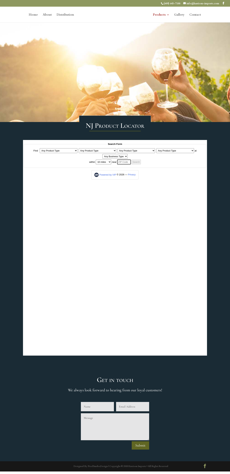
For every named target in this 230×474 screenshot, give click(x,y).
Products (159, 15)
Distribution (65, 15)
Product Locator (115, 248)
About (47, 15)
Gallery (179, 15)
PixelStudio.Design (98, 466)
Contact (195, 15)
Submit (140, 445)
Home (33, 15)
